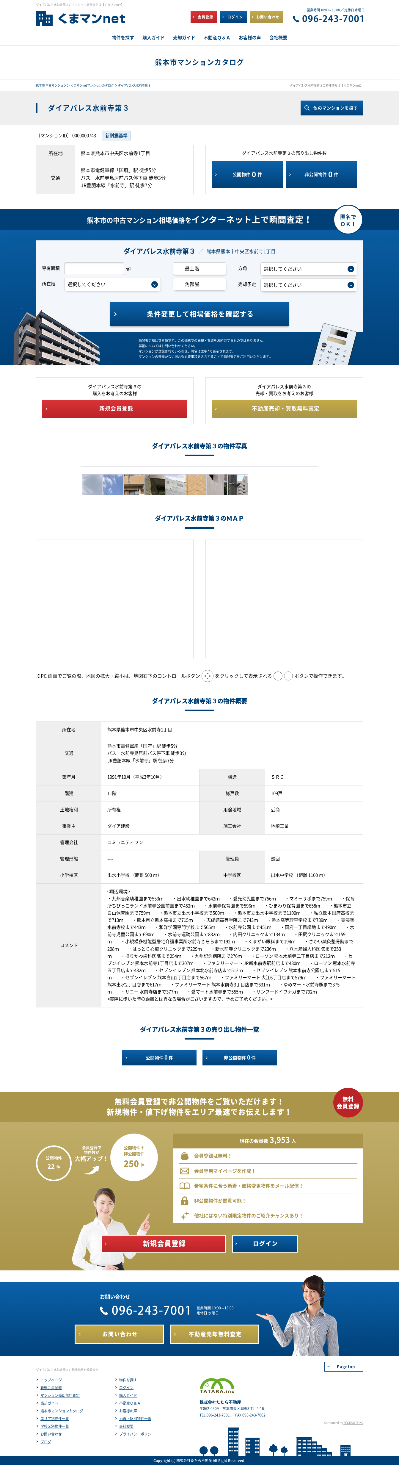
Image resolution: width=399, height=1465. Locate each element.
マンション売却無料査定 (60, 1395)
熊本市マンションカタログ (61, 1411)
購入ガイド (128, 1395)
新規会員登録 (51, 1387)
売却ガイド (49, 1403)
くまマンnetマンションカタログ (92, 85)
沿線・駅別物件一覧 (135, 1418)
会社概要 (126, 1426)
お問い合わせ (51, 1434)
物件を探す (128, 1380)
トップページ (51, 1380)
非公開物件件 (321, 175)
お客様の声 (128, 1411)
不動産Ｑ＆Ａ (130, 1403)
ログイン (126, 1387)
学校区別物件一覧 (54, 1426)
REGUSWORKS (353, 1422)
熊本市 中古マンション (51, 85)
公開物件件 (247, 175)
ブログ (45, 1442)
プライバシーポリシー (137, 1434)
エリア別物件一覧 (54, 1418)
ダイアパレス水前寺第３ (134, 85)
